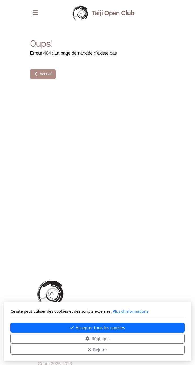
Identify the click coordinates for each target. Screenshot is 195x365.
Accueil (43, 74)
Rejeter (97, 349)
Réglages (97, 338)
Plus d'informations (130, 311)
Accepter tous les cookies (97, 327)
